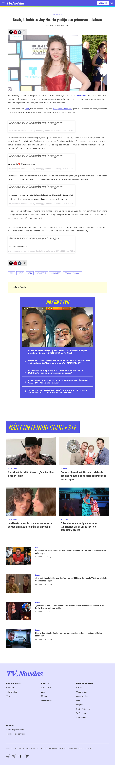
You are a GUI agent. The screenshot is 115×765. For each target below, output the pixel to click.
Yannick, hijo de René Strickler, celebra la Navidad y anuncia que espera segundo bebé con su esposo (83, 475)
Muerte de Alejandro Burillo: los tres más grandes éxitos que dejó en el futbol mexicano (68, 634)
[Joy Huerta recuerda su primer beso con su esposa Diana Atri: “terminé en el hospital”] (31, 502)
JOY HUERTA (41, 273)
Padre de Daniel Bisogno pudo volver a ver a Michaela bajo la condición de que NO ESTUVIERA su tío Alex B (57, 352)
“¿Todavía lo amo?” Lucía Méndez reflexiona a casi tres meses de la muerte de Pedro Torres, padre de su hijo (69, 607)
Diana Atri (55, 273)
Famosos (12, 468)
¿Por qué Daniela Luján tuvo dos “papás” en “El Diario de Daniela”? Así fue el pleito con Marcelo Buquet (71, 579)
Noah (27, 108)
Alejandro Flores (47, 584)
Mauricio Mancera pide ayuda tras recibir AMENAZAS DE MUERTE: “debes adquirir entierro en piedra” (55, 371)
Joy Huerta (36, 169)
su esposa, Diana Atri (62, 108)
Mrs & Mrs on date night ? (18, 246)
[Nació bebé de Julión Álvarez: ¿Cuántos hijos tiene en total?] (31, 451)
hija (11, 273)
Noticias (57, 14)
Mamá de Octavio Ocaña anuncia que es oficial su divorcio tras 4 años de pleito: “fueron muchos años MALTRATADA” (59, 361)
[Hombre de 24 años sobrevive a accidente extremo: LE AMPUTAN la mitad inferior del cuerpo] (18, 556)
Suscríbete (103, 3)
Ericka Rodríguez (48, 557)
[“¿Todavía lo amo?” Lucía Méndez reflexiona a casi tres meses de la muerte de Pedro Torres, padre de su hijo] (18, 611)
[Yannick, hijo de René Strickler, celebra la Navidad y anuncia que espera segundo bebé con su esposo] (84, 451)
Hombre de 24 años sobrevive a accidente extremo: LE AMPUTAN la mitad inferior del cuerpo (70, 552)
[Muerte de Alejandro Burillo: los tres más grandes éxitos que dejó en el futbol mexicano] (18, 638)
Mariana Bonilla (64, 25)
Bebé (20, 273)
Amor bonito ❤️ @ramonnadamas (21, 164)
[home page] (15, 3)
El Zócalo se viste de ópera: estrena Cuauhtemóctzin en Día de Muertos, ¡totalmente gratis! (78, 526)
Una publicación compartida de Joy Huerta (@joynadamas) (31, 131)
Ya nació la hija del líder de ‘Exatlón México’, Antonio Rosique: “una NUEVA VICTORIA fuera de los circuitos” (58, 391)
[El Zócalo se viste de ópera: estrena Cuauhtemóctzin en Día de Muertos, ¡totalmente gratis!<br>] (84, 502)
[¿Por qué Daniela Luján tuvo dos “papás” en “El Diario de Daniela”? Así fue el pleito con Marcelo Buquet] (18, 583)
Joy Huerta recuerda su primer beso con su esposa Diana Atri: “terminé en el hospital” (30, 525)
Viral (36, 547)
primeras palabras (72, 273)
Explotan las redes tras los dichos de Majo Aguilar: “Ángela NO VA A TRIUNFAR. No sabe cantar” (58, 381)
